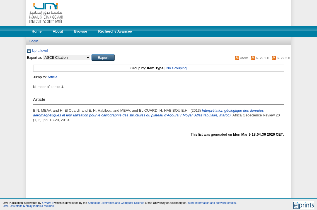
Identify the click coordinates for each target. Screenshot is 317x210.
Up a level (40, 50)
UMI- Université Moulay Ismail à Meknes (28, 205)
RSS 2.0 (283, 58)
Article (52, 77)
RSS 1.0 (262, 58)
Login (34, 41)
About (58, 31)
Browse (80, 31)
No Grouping (176, 68)
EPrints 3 (48, 202)
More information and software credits (212, 202)
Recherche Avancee (115, 31)
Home (37, 31)
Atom (244, 58)
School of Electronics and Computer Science (116, 202)
